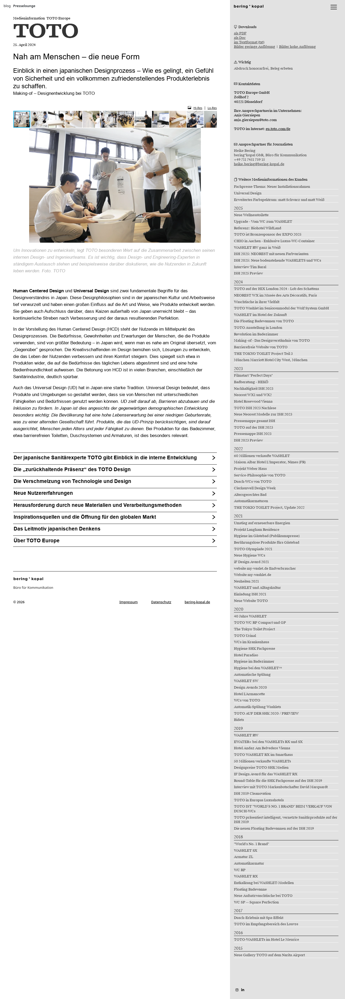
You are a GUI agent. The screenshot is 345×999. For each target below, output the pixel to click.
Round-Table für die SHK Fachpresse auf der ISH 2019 (278, 780)
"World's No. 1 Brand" (251, 844)
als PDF (240, 33)
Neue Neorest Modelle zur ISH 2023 (263, 414)
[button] (39, 119)
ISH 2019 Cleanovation (252, 793)
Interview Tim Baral (250, 267)
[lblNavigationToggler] (334, 7)
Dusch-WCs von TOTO (252, 481)
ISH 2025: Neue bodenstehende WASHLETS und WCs (277, 260)
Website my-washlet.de (252, 575)
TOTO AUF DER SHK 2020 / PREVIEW (266, 713)
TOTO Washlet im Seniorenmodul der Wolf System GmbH (281, 308)
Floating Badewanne (250, 889)
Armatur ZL (243, 857)
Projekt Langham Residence (256, 529)
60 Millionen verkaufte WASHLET (262, 456)
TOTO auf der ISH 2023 (253, 427)
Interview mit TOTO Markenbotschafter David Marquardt (281, 787)
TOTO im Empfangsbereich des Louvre (266, 924)
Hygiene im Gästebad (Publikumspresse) (267, 536)
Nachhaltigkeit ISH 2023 (253, 388)
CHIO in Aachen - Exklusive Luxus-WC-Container (274, 241)
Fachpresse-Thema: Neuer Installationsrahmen (272, 186)
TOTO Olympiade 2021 (253, 549)
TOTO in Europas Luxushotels (259, 800)
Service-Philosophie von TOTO (259, 475)
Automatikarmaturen (251, 501)
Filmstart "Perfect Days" (253, 375)
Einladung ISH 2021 (250, 594)
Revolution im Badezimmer (256, 334)
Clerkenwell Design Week (255, 488)
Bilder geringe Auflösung (254, 46)
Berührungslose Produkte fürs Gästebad (266, 542)
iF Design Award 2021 (251, 562)
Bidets (239, 719)
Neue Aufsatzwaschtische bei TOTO (263, 895)
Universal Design (248, 193)
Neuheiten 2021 (246, 581)
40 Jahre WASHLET (250, 616)
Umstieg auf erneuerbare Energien (262, 523)
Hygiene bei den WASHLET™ (258, 668)
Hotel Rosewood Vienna (253, 401)
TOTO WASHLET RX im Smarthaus (263, 754)
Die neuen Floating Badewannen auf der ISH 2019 (274, 828)
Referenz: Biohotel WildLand (257, 228)
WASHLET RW (246, 735)
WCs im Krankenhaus (251, 642)
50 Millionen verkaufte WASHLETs (262, 761)
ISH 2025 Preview (248, 273)
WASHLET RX (246, 876)
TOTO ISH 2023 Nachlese (255, 408)
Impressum (128, 602)
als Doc (240, 37)
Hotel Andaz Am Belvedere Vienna (262, 748)
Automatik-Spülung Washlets (257, 707)
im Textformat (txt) (249, 42)
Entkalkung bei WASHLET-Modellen (264, 883)
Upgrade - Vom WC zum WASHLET (263, 221)
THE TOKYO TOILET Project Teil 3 (263, 353)
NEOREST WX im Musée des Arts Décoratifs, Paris (275, 295)
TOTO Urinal (245, 635)
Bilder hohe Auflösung (297, 46)
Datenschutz (161, 602)
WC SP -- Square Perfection (256, 902)
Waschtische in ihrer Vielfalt (256, 302)
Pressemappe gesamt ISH (254, 421)
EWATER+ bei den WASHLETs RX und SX (268, 742)
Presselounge (24, 5)
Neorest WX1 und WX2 (253, 395)
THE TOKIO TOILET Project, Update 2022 (269, 507)
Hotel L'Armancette (249, 694)
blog (7, 5)
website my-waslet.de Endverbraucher (265, 568)
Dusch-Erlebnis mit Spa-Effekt (258, 917)
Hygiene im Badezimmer (254, 661)
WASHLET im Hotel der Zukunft (260, 315)
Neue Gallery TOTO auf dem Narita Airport (269, 955)
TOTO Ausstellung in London (258, 327)
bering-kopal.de (197, 602)
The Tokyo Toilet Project (254, 629)
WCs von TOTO (247, 700)
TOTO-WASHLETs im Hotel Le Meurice (266, 939)
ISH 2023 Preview (248, 440)
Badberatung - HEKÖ (251, 382)
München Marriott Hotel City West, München (270, 360)
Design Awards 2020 (250, 687)
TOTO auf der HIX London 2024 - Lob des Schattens (276, 289)
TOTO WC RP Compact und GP (260, 622)
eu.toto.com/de (278, 129)
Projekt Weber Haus (250, 468)
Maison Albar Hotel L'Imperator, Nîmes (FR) (270, 462)
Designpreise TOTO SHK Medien (261, 767)
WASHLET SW (246, 681)
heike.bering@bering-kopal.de (259, 164)
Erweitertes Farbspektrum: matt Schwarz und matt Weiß (279, 199)
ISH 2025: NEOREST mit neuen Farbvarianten (271, 254)
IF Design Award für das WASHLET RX (265, 774)
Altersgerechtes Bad (250, 494)
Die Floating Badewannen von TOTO (264, 321)
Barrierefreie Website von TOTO (261, 347)
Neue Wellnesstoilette (251, 215)
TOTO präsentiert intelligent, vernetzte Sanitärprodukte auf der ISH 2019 (285, 819)
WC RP (239, 870)
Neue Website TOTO (251, 601)
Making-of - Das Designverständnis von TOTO (272, 340)
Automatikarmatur (249, 863)
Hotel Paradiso (246, 655)
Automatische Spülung (252, 674)
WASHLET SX (245, 850)
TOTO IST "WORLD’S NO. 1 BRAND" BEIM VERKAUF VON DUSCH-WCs (283, 808)
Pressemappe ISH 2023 (252, 433)
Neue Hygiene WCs (249, 555)
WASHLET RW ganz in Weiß (257, 247)
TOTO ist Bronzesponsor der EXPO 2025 (267, 234)
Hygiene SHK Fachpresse (254, 648)
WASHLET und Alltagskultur (257, 587)
